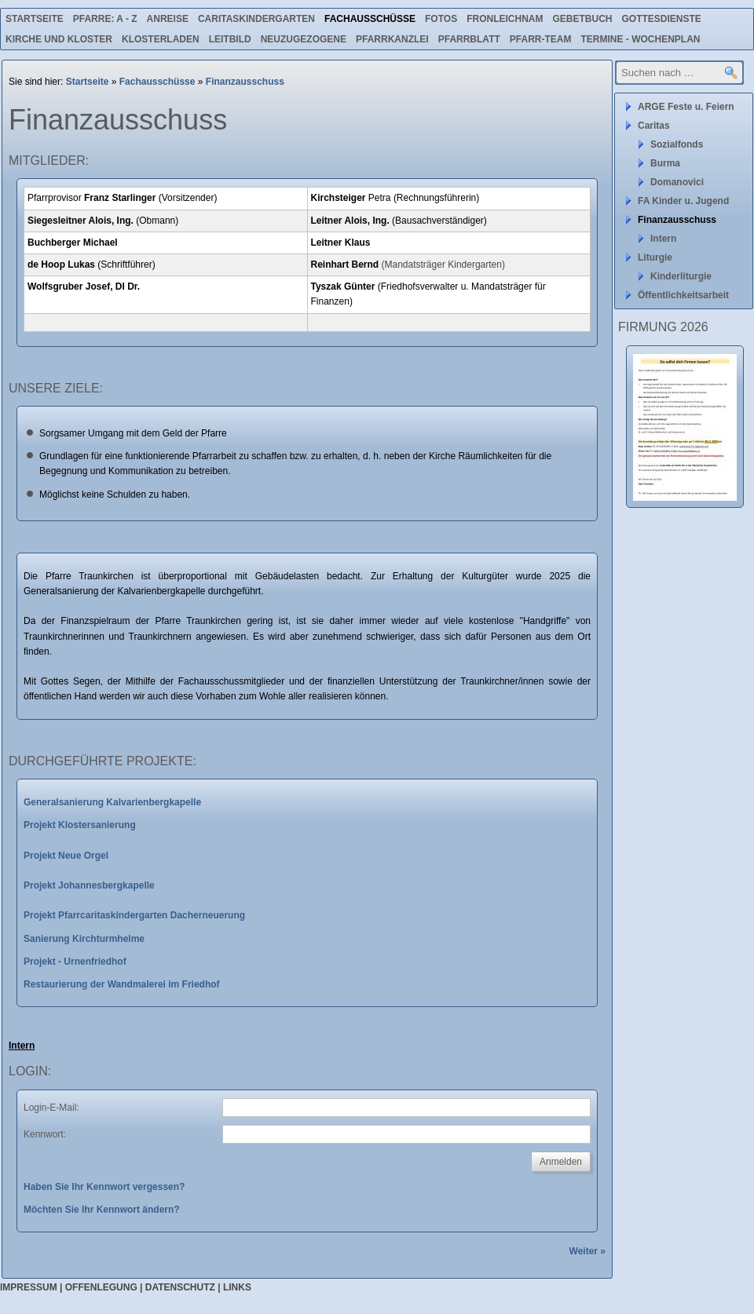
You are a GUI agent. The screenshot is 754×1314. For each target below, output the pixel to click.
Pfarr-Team (541, 39)
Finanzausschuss (245, 81)
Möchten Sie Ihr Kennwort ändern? (102, 1209)
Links (237, 1287)
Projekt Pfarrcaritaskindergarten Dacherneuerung (134, 915)
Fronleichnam (505, 18)
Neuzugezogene (303, 39)
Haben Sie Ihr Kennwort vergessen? (104, 1186)
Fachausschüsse (369, 18)
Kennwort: (45, 1134)
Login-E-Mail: (51, 1107)
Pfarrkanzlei (392, 39)
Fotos (441, 18)
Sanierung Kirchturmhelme (84, 938)
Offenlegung (101, 1287)
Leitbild (230, 39)
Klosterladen (160, 39)
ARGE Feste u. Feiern (686, 106)
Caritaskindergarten (256, 18)
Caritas (654, 125)
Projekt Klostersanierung (80, 824)
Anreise (167, 18)
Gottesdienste (661, 18)
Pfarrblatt (469, 39)
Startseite (34, 18)
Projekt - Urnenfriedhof (75, 961)
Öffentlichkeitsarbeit (683, 295)
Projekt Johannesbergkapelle (89, 885)
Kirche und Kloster (58, 39)
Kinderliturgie (681, 276)
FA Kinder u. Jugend (683, 200)
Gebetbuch (582, 18)
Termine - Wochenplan (640, 39)
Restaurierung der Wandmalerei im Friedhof (122, 984)
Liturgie (655, 257)
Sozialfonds (676, 144)
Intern (663, 238)
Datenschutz (180, 1287)
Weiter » (587, 1251)
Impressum (28, 1287)
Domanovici (677, 182)
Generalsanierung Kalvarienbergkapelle (112, 802)
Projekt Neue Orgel (66, 855)
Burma (665, 163)
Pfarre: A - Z (105, 18)
